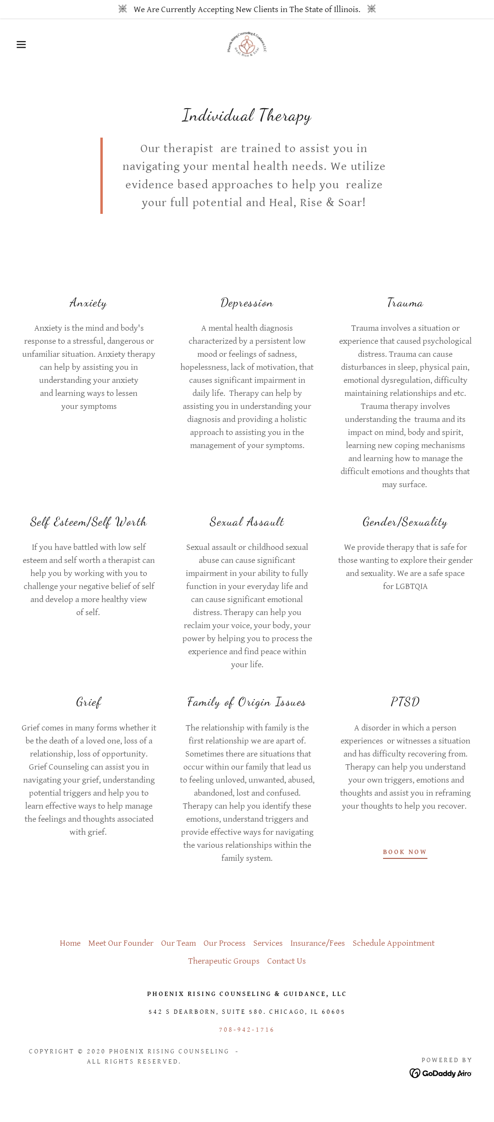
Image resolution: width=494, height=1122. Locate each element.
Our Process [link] (225, 943)
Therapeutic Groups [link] (224, 961)
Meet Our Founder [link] (120, 943)
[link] (247, 44)
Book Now (405, 852)
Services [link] (268, 943)
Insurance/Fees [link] (317, 943)
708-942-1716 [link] (247, 1030)
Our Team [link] (178, 943)
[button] (25, 44)
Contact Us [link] (286, 961)
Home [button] (70, 943)
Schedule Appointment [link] (394, 943)
